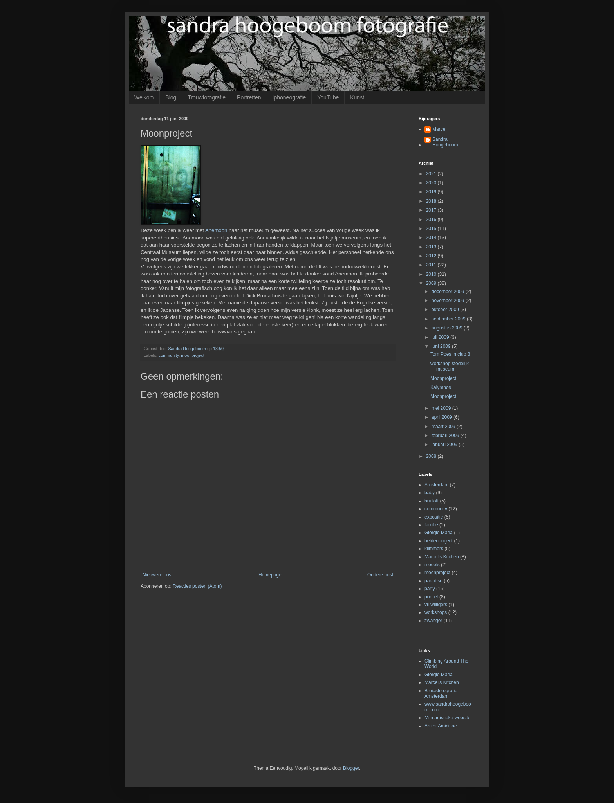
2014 (432, 237)
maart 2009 (444, 426)
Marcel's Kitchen (441, 557)
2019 (432, 191)
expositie (433, 517)
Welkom (144, 97)
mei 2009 (442, 408)
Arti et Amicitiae (440, 726)
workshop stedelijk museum (449, 366)
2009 (432, 283)
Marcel (439, 129)
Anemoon (216, 230)
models (432, 564)
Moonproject (443, 378)
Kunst (357, 97)
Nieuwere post (158, 575)
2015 (432, 228)
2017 (432, 210)
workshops (435, 612)
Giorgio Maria (438, 532)
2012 (432, 256)
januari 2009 (445, 444)
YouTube (328, 97)
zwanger (433, 620)
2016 (432, 219)
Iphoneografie (289, 97)
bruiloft (431, 501)
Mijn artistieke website (447, 717)
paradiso (433, 580)
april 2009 (442, 417)
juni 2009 (442, 346)
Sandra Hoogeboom (445, 142)
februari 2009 (446, 435)
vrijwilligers (435, 604)
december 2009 (449, 291)
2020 (432, 182)
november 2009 (449, 300)
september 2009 (449, 319)
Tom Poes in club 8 (450, 354)
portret (431, 597)
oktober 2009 (446, 309)
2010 (432, 274)
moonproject (192, 355)
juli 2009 (441, 337)
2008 (432, 456)
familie (431, 525)
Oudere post (380, 575)
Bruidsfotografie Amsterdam (440, 693)
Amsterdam (436, 485)
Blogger (351, 768)
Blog (170, 97)
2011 (432, 265)
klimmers (433, 548)
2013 (432, 247)
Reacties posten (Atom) (197, 586)
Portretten (249, 97)
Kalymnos (440, 387)
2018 (432, 201)
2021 (432, 173)
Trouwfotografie (207, 97)
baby (429, 492)
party (429, 588)
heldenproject (438, 541)
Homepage (270, 575)
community (169, 355)
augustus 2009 (448, 328)
